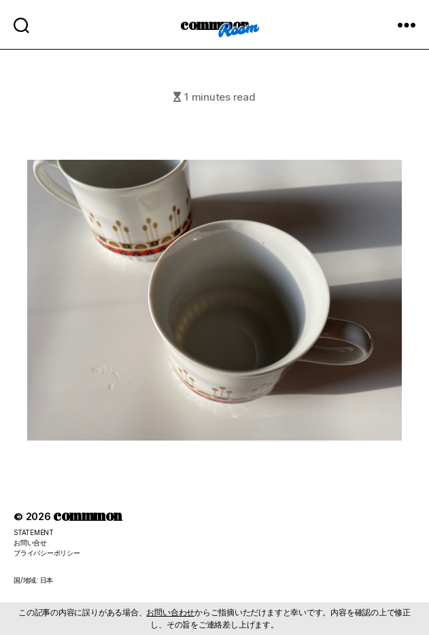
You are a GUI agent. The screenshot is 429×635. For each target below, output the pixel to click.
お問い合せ (30, 542)
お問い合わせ (170, 612)
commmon (214, 24)
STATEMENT (34, 532)
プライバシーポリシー (47, 553)
